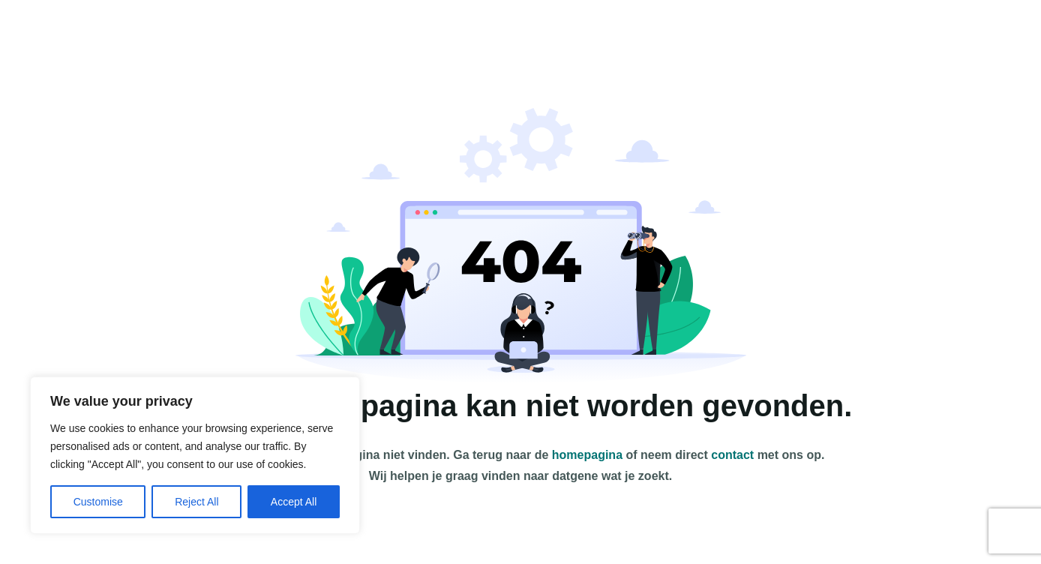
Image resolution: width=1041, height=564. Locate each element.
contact (732, 454)
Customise (98, 502)
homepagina (587, 454)
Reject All (196, 502)
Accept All (293, 502)
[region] (195, 455)
